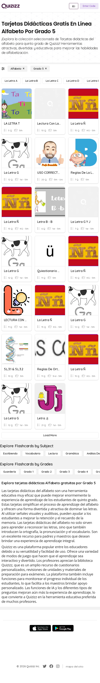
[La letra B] (31, 81)
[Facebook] (51, 666)
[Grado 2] (46, 472)
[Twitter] (45, 666)
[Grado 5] (40, 69)
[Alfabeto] (17, 69)
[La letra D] (72, 81)
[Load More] (50, 435)
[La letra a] (11, 81)
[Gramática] (72, 453)
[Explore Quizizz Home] (11, 6)
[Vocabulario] (32, 453)
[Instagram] (58, 666)
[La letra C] (52, 81)
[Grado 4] (82, 472)
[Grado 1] (29, 472)
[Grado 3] (64, 472)
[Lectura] (53, 453)
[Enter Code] (89, 6)
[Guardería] (9, 472)
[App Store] (40, 628)
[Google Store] (63, 628)
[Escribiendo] (10, 453)
